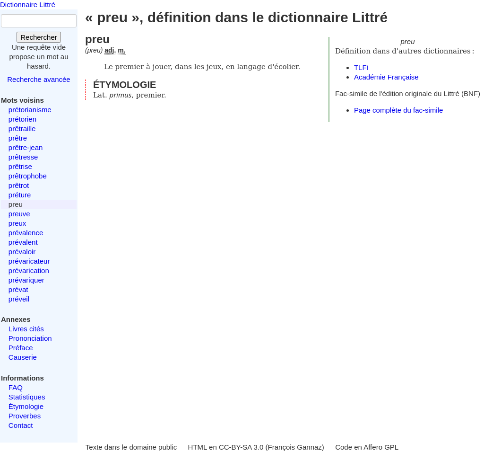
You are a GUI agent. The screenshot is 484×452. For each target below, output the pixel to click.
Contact (21, 425)
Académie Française (386, 77)
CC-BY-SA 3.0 (241, 447)
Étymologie (26, 406)
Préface (21, 348)
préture (20, 195)
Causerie (23, 357)
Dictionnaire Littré (27, 4)
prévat (18, 289)
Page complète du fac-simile (398, 110)
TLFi (361, 67)
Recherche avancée (38, 79)
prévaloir (22, 252)
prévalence (26, 233)
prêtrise (20, 166)
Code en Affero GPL (366, 447)
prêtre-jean (26, 147)
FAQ (16, 387)
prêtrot (19, 185)
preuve (19, 214)
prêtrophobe (28, 176)
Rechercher (38, 37)
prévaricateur (29, 261)
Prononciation (30, 338)
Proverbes (25, 416)
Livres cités (26, 329)
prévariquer (26, 280)
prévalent (23, 242)
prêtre (18, 138)
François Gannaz (295, 447)
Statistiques (27, 397)
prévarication (29, 270)
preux (17, 223)
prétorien (22, 119)
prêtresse (23, 157)
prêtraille (22, 128)
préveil (19, 299)
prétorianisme (30, 110)
